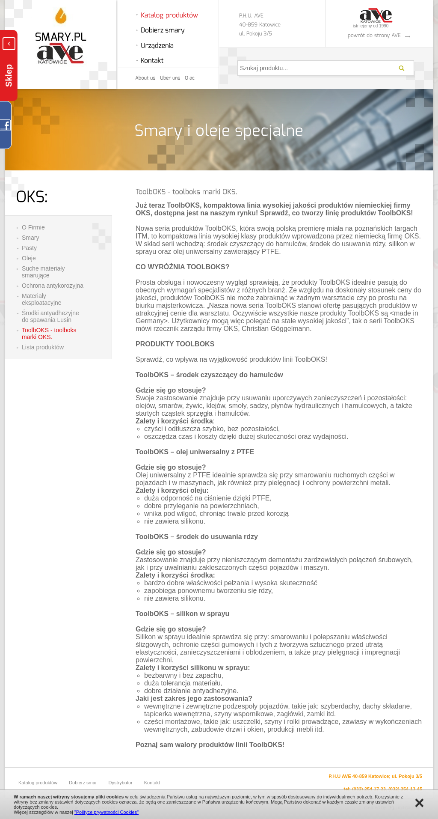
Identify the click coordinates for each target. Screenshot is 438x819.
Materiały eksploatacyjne (42, 299)
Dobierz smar (83, 782)
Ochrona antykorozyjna (52, 285)
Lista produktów (43, 347)
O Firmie (33, 227)
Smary (30, 237)
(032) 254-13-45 (405, 789)
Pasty (29, 247)
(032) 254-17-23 (369, 789)
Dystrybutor (121, 782)
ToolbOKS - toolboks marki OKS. (49, 333)
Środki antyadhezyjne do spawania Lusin (50, 316)
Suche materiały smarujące (43, 272)
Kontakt (152, 782)
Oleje (29, 258)
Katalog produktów (37, 782)
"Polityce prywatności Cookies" (106, 812)
